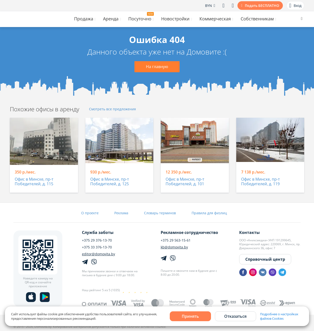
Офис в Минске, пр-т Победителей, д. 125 (109, 182)
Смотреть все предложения (112, 109)
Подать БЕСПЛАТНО (262, 5)
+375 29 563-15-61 (176, 240)
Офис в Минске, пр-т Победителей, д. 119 (260, 182)
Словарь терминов (160, 213)
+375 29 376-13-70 (97, 240)
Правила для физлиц (209, 213)
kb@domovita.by (174, 247)
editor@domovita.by (98, 254)
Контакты (249, 232)
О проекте (90, 213)
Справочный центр (265, 259)
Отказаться (235, 316)
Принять (190, 316)
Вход (295, 5)
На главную (157, 66)
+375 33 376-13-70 (97, 247)
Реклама (121, 213)
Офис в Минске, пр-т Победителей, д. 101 (185, 182)
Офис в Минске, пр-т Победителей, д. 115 (34, 182)
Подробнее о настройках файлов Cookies (279, 316)
